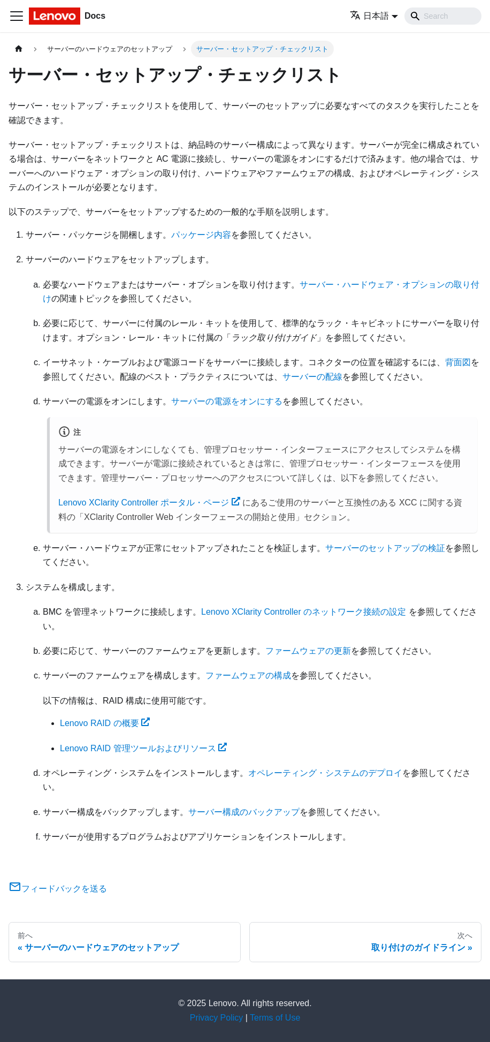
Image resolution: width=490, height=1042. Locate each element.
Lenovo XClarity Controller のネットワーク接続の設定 (303, 611)
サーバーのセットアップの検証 (385, 548)
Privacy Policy (216, 1017)
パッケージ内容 (201, 234)
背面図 (458, 362)
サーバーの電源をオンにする (226, 401)
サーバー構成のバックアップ (244, 812)
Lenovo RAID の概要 (105, 723)
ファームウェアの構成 (248, 675)
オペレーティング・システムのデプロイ (325, 772)
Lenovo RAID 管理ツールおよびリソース (143, 748)
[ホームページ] (19, 49)
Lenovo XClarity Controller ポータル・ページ (149, 502)
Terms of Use (275, 1017)
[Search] (442, 16)
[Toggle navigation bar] (17, 16)
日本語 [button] (369, 15)
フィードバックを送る (58, 888)
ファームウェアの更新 (308, 650)
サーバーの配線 (312, 376)
